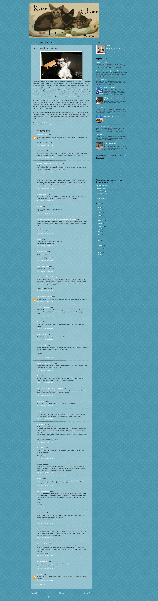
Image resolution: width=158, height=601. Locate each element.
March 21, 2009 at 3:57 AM (45, 485)
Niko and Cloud (42, 251)
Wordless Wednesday (110, 143)
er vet (45, 125)
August (100, 229)
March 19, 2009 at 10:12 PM (45, 157)
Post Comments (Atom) (45, 597)
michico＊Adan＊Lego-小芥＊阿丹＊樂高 (49, 163)
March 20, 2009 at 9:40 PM (45, 442)
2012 (99, 207)
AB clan (39, 206)
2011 (99, 210)
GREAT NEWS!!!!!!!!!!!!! (102, 126)
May (99, 237)
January (100, 248)
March (100, 243)
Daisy (39, 322)
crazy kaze (40, 125)
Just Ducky (40, 412)
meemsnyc (40, 178)
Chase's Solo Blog (101, 185)
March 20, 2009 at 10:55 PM (45, 458)
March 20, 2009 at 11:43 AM (45, 301)
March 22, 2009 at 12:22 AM (45, 537)
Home (61, 593)
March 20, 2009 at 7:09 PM (45, 395)
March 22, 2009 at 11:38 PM (45, 568)
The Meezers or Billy (43, 307)
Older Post (88, 593)
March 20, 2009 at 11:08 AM (45, 291)
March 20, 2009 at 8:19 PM (45, 418)
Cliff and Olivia (41, 194)
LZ (109, 45)
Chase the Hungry (101, 79)
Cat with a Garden (42, 543)
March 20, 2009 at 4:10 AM (45, 201)
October (100, 223)
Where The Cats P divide (103, 62)
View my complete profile (113, 48)
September (101, 226)
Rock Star (99, 134)
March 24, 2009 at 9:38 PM (45, 581)
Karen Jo (40, 478)
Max (38, 376)
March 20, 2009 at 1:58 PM (45, 328)
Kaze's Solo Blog (101, 188)
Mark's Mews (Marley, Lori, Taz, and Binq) (50, 388)
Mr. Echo (40, 529)
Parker (39, 239)
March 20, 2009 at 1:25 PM (45, 316)
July (99, 231)
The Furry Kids (41, 345)
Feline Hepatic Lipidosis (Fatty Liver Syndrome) (109, 71)
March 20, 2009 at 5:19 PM (45, 370)
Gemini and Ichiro (42, 134)
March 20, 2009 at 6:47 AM (45, 233)
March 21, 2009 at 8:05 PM (45, 523)
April (99, 240)
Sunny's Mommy (42, 334)
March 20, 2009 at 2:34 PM (45, 357)
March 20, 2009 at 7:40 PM (45, 406)
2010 (99, 212)
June (99, 234)
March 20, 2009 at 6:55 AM (45, 246)
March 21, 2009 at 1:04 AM (45, 472)
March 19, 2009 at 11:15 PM (45, 188)
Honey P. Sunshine (43, 266)
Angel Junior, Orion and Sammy (47, 277)
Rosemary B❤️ (41, 424)
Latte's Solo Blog (101, 191)
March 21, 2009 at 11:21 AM (45, 507)
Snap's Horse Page (101, 193)
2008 (99, 252)
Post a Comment (40, 584)
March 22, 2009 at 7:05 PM (45, 555)
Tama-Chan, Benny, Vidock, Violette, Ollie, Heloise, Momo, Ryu (56, 219)
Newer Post (35, 593)
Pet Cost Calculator (101, 198)
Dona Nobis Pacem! (110, 116)
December (101, 218)
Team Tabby (41, 448)
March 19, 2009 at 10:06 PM (45, 145)
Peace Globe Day (109, 87)
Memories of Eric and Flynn (45, 363)
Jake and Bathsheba (43, 491)
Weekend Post (100, 108)
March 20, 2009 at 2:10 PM (45, 339)
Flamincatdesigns (42, 561)
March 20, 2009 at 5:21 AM (45, 213)
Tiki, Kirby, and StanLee (44, 296)
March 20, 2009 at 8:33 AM (45, 271)
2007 (99, 255)
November (101, 220)
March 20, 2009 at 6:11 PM (45, 382)
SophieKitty (41, 401)
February (100, 245)
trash (49, 125)
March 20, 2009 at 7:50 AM (45, 260)
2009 (99, 215)
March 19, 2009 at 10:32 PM (45, 172)
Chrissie (39, 574)
